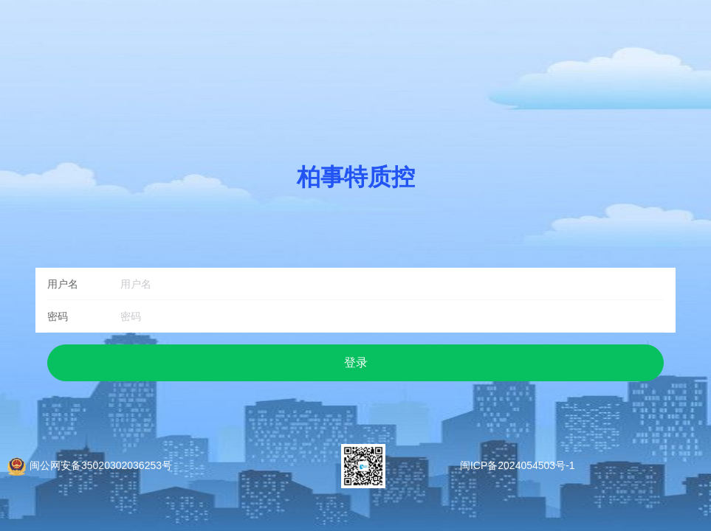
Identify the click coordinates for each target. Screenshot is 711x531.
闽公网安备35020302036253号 (101, 465)
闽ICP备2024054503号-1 (517, 465)
